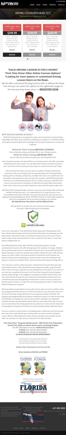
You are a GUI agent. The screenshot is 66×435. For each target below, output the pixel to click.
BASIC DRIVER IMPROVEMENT (33, 330)
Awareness (52, 5)
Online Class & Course (45, 328)
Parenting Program (50, 325)
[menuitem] (32, 5)
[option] (12, 40)
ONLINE (38, 5)
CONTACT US (61, 5)
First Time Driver (10, 323)
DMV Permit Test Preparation (50, 323)
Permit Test (12, 325)
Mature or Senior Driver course (30, 325)
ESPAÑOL (45, 5)
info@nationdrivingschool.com (54, 411)
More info (12, 50)
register (12, 55)
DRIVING (32, 5)
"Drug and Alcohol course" (27, 323)
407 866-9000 (60, 1)
